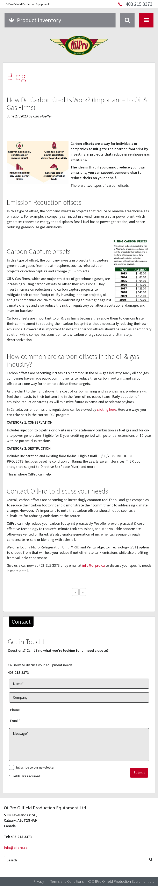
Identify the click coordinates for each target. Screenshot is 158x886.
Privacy (38, 881)
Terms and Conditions (67, 881)
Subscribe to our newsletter (35, 767)
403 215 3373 (139, 4)
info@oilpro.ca (93, 565)
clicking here (106, 409)
